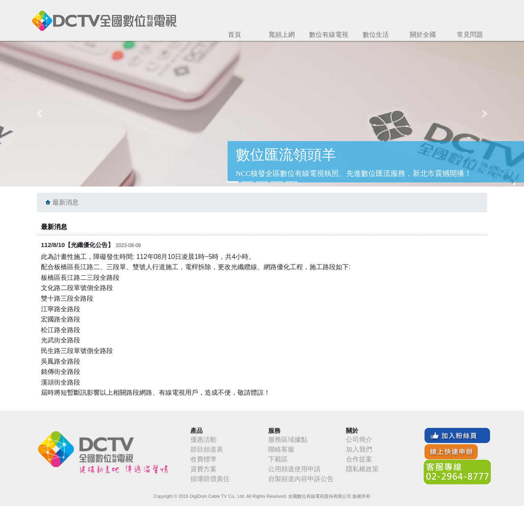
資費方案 (203, 469)
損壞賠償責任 (210, 478)
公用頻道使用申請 (294, 469)
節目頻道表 (206, 449)
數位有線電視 (328, 34)
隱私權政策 (362, 469)
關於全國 (423, 34)
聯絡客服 (281, 449)
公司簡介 (359, 439)
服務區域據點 (287, 439)
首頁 (234, 34)
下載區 (278, 459)
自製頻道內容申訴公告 (301, 478)
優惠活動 (203, 439)
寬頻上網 (282, 34)
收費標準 (203, 459)
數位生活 (376, 34)
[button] (39, 114)
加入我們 (359, 449)
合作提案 (359, 459)
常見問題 (470, 34)
